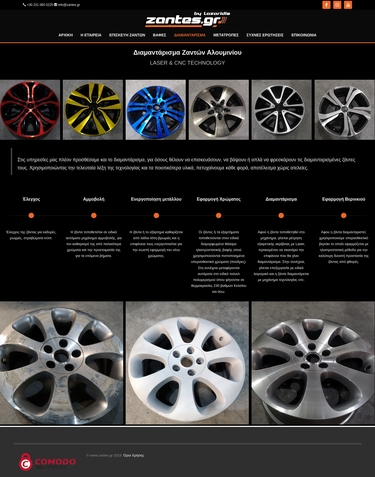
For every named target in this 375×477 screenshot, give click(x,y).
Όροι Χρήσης (133, 455)
